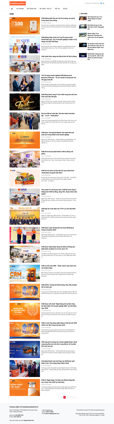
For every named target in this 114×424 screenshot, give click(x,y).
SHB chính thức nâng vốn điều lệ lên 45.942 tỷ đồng (59, 56)
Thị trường (20, 9)
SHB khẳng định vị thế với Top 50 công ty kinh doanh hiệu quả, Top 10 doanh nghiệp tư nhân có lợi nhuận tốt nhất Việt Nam (59, 39)
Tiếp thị (57, 9)
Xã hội (65, 9)
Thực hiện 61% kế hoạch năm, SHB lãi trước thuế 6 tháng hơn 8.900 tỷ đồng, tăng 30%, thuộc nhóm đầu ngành (59, 192)
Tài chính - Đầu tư (45, 9)
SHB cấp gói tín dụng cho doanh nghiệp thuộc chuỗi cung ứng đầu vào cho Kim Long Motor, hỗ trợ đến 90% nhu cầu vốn (59, 344)
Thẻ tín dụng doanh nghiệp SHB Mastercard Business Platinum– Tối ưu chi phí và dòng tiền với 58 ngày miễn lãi (58, 77)
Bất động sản (31, 9)
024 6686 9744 (19, 415)
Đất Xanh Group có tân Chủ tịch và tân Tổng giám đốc (96, 27)
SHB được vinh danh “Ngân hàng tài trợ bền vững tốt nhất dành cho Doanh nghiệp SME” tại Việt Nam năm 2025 (59, 306)
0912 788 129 (17, 417)
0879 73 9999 (49, 412)
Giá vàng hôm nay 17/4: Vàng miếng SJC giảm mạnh (95, 18)
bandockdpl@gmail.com (52, 413)
